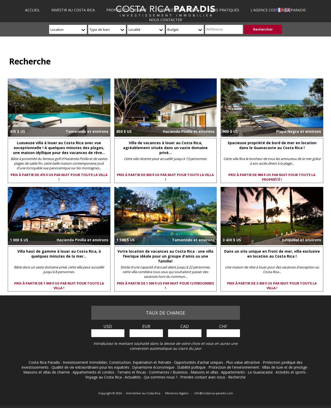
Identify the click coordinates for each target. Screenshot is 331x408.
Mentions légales (177, 393)
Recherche (237, 377)
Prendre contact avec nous (203, 377)
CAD (184, 326)
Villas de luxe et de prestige (285, 367)
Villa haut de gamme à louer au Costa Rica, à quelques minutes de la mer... (59, 254)
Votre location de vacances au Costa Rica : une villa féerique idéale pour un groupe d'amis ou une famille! (165, 256)
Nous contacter (165, 19)
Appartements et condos (94, 372)
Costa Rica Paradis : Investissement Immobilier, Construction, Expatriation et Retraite (100, 362)
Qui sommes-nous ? (161, 377)
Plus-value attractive (243, 362)
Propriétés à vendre (127, 10)
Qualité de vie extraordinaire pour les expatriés (90, 367)
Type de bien (99, 29)
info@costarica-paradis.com (213, 393)
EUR (146, 326)
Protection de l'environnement (234, 367)
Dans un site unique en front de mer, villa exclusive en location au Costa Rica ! (272, 254)
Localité (134, 29)
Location (57, 29)
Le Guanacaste (261, 372)
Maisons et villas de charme (47, 372)
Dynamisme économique (153, 367)
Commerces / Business (169, 372)
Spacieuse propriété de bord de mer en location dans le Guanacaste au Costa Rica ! (272, 145)
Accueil (33, 10)
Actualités (133, 377)
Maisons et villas (205, 372)
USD (107, 326)
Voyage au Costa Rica (104, 377)
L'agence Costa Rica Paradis (277, 10)
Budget (172, 29)
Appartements (233, 372)
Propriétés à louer (177, 10)
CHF (223, 326)
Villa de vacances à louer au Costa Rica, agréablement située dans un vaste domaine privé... (165, 147)
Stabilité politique (192, 367)
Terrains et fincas (132, 372)
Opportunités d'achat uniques (199, 362)
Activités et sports (291, 372)
